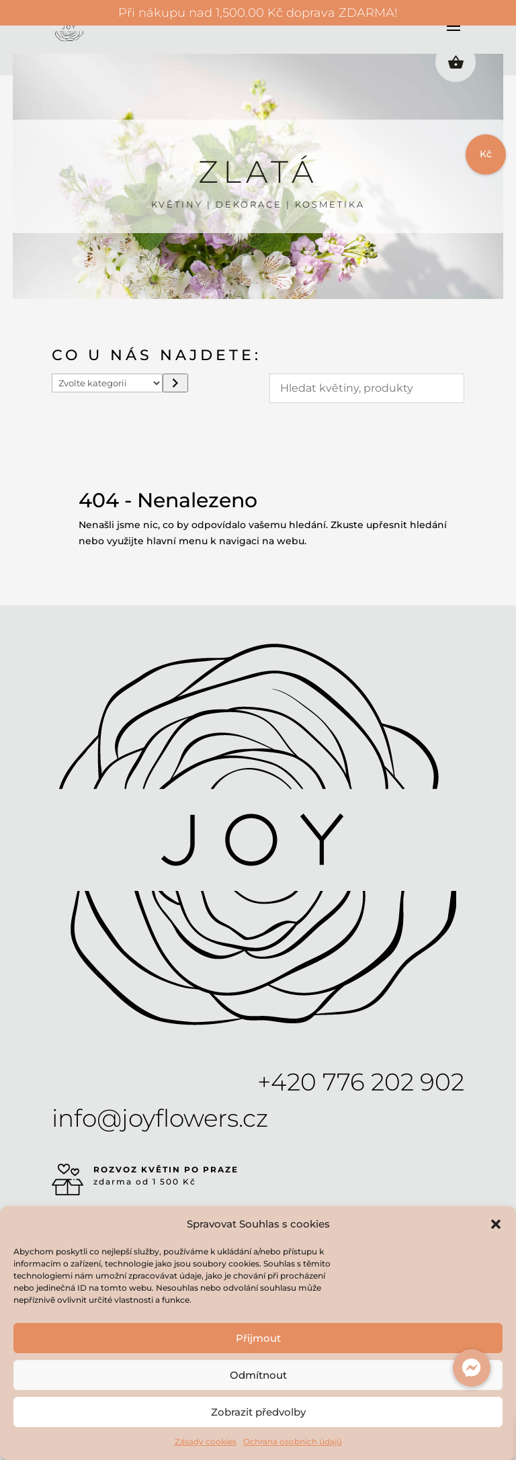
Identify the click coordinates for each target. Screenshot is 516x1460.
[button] (496, 1224)
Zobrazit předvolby (258, 1412)
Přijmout (258, 1338)
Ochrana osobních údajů (292, 1441)
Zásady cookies (205, 1441)
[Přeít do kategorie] (175, 383)
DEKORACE (249, 204)
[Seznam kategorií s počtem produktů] (107, 383)
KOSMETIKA (330, 204)
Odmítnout (258, 1375)
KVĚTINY (177, 204)
